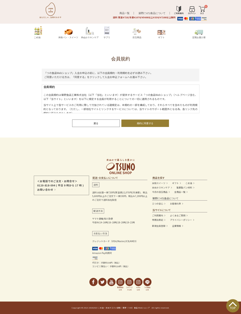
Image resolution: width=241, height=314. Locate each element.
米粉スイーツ (158, 183)
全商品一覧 (179, 192)
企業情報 (176, 225)
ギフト (161, 34)
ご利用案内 (157, 215)
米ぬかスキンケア (90, 33)
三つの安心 (157, 203)
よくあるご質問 (177, 215)
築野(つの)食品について (152, 13)
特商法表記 (157, 219)
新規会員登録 (158, 225)
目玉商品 (137, 33)
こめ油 (38, 32)
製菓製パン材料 (184, 187)
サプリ (107, 32)
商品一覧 (124, 13)
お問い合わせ (45, 189)
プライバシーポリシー (181, 219)
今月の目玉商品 (160, 192)
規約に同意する (145, 123)
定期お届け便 (199, 34)
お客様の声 (175, 203)
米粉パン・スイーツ (68, 34)
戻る (96, 123)
